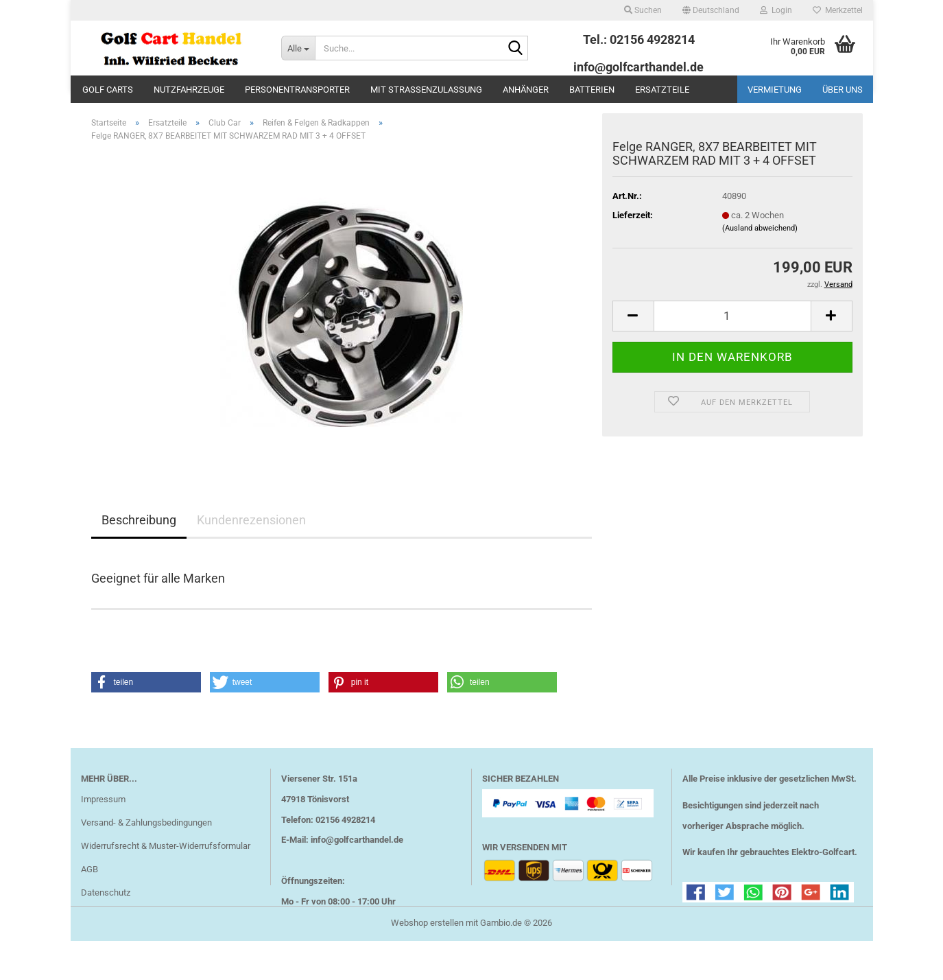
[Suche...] (298, 48)
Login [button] (776, 10)
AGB (89, 890)
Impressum (103, 820)
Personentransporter (297, 89)
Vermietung (775, 89)
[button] (711, 10)
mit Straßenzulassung (426, 89)
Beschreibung (139, 540)
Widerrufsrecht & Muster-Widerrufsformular (165, 866)
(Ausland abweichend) (760, 248)
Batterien (591, 89)
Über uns (842, 89)
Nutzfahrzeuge (189, 89)
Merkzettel (838, 10)
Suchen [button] (643, 10)
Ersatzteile (662, 89)
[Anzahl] (732, 336)
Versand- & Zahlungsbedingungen (146, 843)
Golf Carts (107, 89)
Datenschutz (105, 913)
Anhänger (526, 89)
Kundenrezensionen (251, 540)
